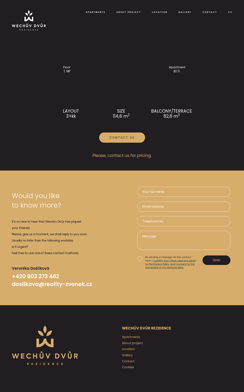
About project (128, 12)
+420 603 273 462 (35, 276)
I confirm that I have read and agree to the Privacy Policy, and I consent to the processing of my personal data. (170, 264)
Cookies (128, 367)
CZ (230, 12)
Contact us (122, 138)
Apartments (95, 12)
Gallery (184, 12)
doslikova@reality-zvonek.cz (52, 284)
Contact (209, 12)
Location (159, 12)
